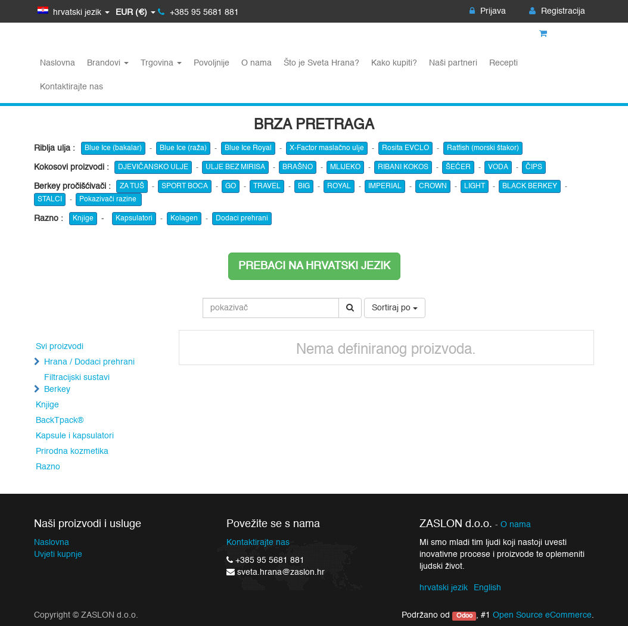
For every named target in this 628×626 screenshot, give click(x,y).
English (487, 588)
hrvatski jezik (443, 588)
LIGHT (474, 186)
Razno (48, 467)
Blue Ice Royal (248, 148)
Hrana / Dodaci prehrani (89, 362)
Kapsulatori (134, 218)
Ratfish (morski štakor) (483, 148)
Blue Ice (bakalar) (113, 148)
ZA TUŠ (132, 186)
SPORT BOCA (184, 186)
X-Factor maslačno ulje (327, 148)
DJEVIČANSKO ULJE (153, 167)
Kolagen (184, 218)
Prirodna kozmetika (72, 451)
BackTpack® (59, 420)
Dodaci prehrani (242, 218)
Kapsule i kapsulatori (75, 436)
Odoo (464, 616)
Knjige (83, 218)
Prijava (488, 11)
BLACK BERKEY (529, 186)
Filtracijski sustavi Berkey (77, 383)
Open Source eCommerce (542, 615)
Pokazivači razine (108, 199)
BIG (304, 186)
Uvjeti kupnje (58, 554)
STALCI (50, 199)
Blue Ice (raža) (183, 148)
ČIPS (534, 167)
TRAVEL (267, 186)
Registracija (557, 11)
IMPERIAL (385, 186)
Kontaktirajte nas (258, 542)
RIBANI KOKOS (403, 167)
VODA (498, 167)
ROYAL (339, 186)
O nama (515, 525)
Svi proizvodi (59, 346)
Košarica (562, 34)
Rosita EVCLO (405, 148)
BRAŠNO (297, 167)
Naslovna (51, 542)
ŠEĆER (458, 167)
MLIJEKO (345, 167)
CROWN (433, 186)
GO (230, 186)
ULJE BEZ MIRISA (235, 167)
